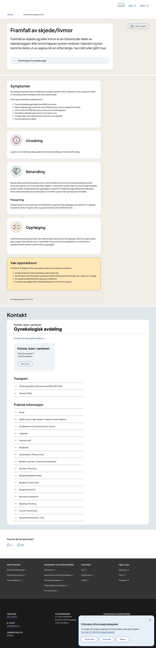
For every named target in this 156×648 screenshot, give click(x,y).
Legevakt (23, 433)
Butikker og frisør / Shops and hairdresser (37, 461)
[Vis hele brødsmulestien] (18, 15)
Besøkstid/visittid (27, 489)
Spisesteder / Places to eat (31, 454)
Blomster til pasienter (28, 496)
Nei (22, 545)
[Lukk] (150, 620)
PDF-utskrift (140, 26)
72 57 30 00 (12, 616)
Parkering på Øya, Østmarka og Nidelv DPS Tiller (40, 386)
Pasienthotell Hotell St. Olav (31, 517)
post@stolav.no (13, 626)
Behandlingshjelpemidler (30, 475)
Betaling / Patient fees (29, 482)
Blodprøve (24, 447)
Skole (21, 412)
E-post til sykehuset (28, 510)
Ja (11, 545)
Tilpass (122, 639)
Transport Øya (25, 393)
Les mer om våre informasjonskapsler (98, 632)
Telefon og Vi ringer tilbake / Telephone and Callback (42, 419)
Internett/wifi (25, 440)
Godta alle (89, 639)
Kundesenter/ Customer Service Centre (37, 426)
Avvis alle (107, 639)
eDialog (10, 635)
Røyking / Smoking (27, 503)
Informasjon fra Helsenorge (32, 60)
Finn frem (25, 364)
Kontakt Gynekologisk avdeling (28, 338)
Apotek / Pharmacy (28, 468)
